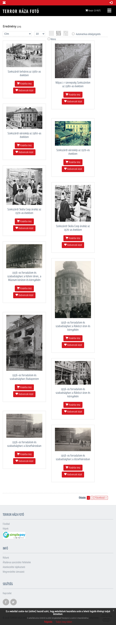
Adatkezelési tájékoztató (14, 567)
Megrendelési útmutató (13, 571)
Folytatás (48, 622)
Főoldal (6, 524)
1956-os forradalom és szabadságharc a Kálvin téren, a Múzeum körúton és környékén (24, 276)
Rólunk (6, 557)
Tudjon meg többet (64, 622)
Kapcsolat (7, 593)
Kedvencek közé (24, 90)
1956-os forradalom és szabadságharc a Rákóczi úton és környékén (73, 326)
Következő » (101, 497)
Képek (5, 528)
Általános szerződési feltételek (17, 562)
